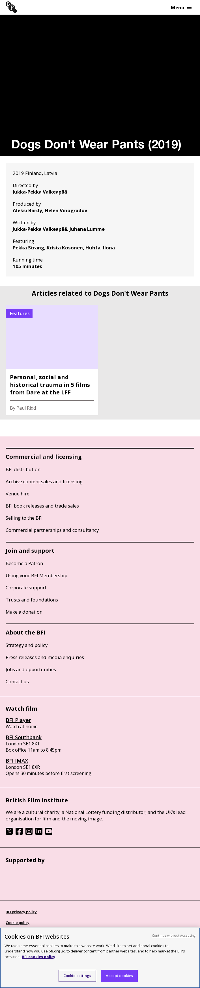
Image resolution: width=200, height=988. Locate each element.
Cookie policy (17, 922)
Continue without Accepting (173, 935)
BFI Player (18, 720)
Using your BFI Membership (36, 575)
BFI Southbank (24, 737)
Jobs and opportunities (31, 669)
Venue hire (17, 493)
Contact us (17, 681)
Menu (181, 7)
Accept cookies (119, 975)
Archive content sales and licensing (44, 481)
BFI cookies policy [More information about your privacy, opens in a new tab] (38, 956)
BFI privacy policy (21, 911)
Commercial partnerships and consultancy (52, 530)
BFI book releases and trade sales (42, 505)
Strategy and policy (27, 645)
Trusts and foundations (32, 599)
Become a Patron (24, 563)
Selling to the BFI (24, 518)
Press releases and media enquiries (45, 657)
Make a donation (24, 612)
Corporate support (26, 587)
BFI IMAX (17, 760)
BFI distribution (23, 469)
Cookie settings (77, 975)
